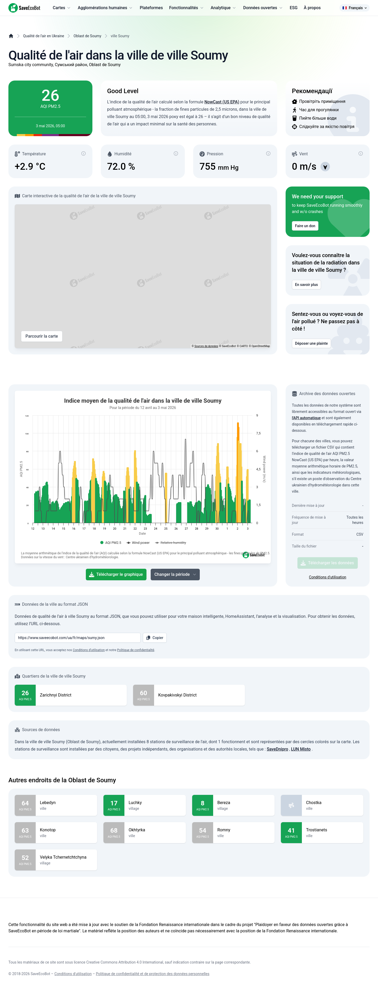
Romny (243, 830)
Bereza (243, 803)
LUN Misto (301, 749)
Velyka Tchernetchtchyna (66, 857)
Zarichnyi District (55, 695)
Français (354, 8)
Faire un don (305, 226)
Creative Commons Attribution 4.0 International (124, 962)
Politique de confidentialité (135, 650)
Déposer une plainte (311, 343)
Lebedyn (66, 803)
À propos (312, 7)
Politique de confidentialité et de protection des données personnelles (152, 974)
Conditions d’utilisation (89, 650)
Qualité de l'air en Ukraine (43, 36)
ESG (294, 7)
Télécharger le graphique (116, 574)
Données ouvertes (263, 7)
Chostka (332, 803)
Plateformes (151, 7)
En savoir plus (306, 284)
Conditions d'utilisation (327, 577)
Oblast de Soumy (87, 36)
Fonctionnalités (186, 7)
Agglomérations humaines (105, 7)
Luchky (155, 803)
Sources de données (206, 346)
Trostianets (332, 830)
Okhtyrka (155, 830)
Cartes (62, 7)
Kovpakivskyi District (177, 695)
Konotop (66, 830)
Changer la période (175, 574)
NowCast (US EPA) (221, 101)
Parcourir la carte (41, 336)
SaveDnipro (277, 749)
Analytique (224, 7)
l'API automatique (306, 418)
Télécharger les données (327, 563)
